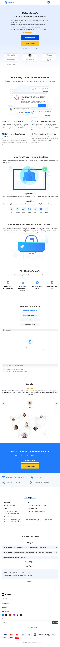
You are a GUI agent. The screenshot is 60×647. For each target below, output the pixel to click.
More (29, 581)
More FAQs (29, 562)
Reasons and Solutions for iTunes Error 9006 (17, 572)
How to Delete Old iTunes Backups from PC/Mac (18, 575)
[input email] (27, 622)
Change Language (30, 627)
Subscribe (55, 622)
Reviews (35, 33)
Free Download (30, 37)
